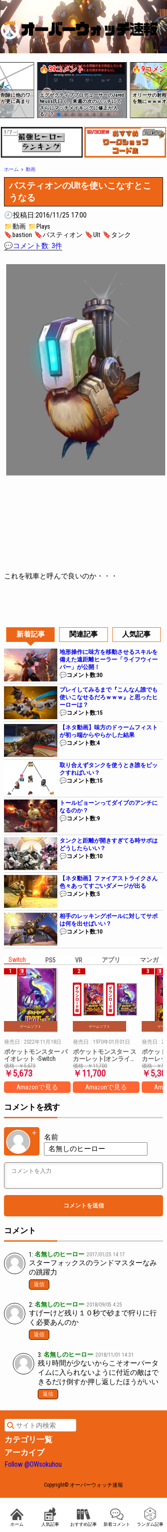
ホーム (17, 1517)
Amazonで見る (37, 1087)
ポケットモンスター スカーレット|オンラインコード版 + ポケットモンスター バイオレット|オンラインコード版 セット (105, 1055)
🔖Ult (92, 235)
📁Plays (39, 226)
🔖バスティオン (58, 235)
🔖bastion (18, 235)
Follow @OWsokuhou (33, 1464)
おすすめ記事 (83, 1517)
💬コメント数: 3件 (33, 245)
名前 (51, 1137)
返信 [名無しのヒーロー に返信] (39, 1284)
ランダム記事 (150, 1517)
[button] (6, 86)
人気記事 (50, 1517)
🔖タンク (117, 235)
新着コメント (116, 1517)
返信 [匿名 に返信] (39, 1334)
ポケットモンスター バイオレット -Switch (36, 1055)
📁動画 (15, 226)
